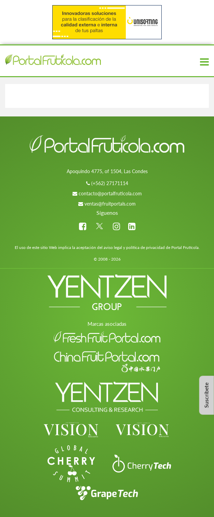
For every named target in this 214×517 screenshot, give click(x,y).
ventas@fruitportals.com (110, 204)
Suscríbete (206, 395)
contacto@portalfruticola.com (110, 193)
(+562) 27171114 (109, 183)
